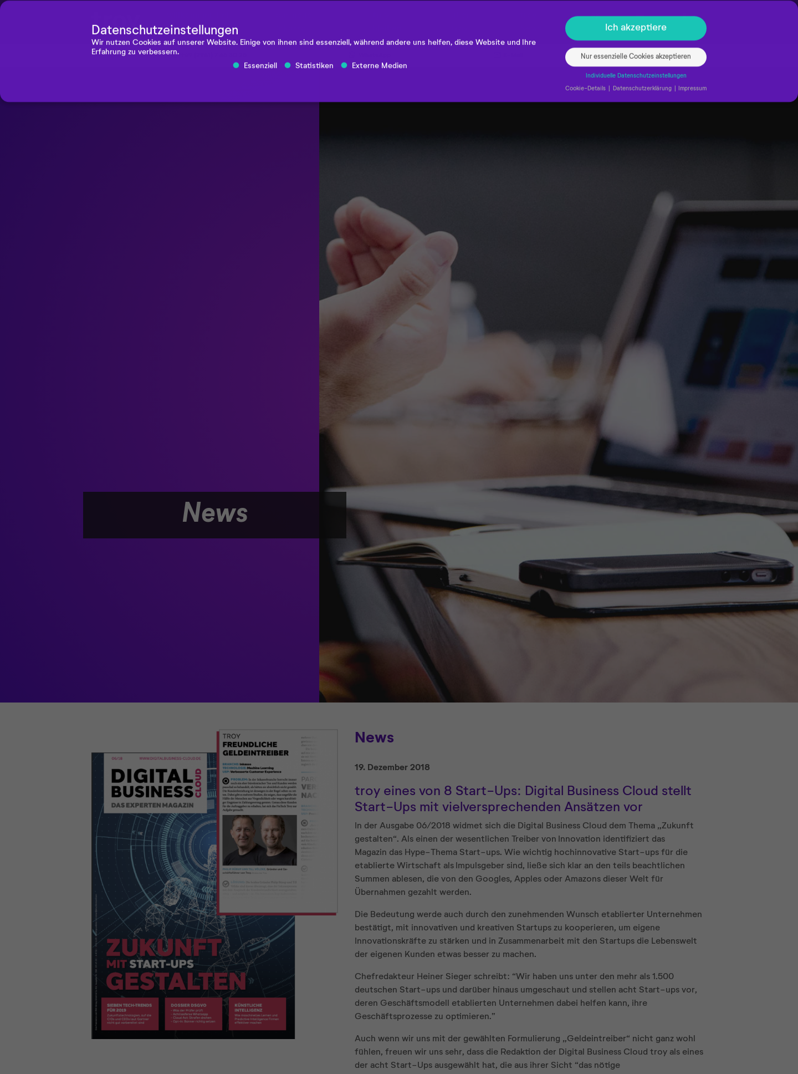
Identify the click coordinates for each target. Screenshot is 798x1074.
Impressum (692, 92)
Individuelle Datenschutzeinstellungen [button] (636, 80)
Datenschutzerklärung (643, 92)
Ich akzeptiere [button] (636, 32)
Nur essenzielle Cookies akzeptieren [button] (636, 61)
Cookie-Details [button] (586, 92)
